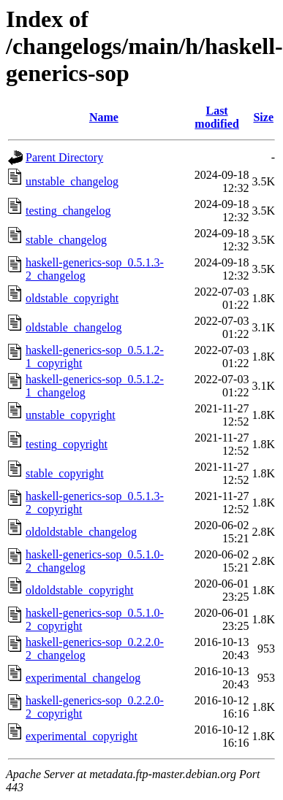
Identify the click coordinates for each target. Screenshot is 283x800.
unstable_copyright (71, 415)
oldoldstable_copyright (80, 590)
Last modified (216, 117)
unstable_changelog (72, 181)
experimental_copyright (81, 736)
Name (103, 117)
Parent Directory (64, 157)
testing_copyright (66, 444)
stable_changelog (66, 240)
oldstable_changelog (74, 327)
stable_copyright (65, 473)
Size (263, 117)
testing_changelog (68, 210)
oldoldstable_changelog (81, 532)
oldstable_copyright (72, 298)
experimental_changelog (83, 678)
